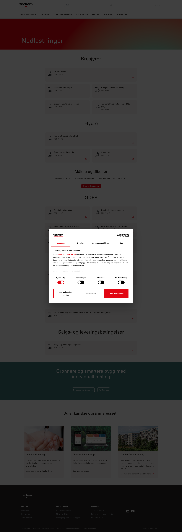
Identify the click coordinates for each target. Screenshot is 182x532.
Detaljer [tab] (80, 243)
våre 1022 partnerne (67, 255)
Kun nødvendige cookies (65, 293)
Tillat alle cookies (116, 294)
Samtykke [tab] (61, 243)
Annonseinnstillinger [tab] (101, 243)
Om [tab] (121, 243)
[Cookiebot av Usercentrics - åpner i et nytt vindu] (118, 235)
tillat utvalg (91, 294)
